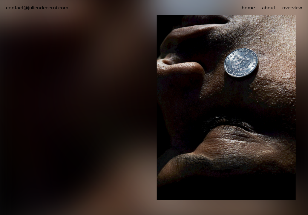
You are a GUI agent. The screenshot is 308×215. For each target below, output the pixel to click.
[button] (231, 95)
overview (292, 7)
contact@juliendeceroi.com (37, 7)
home (248, 7)
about (268, 7)
